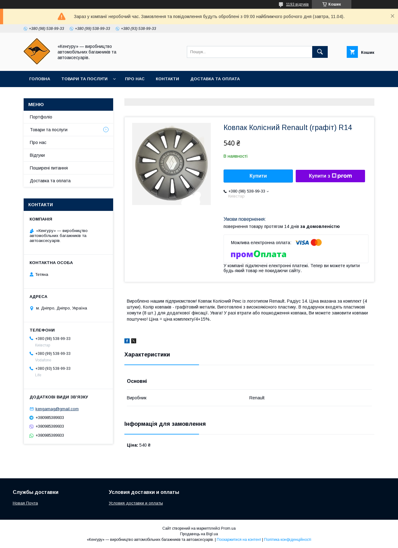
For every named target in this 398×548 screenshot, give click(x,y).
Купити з (330, 176)
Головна (39, 79)
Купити (258, 176)
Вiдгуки (37, 155)
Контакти (167, 79)
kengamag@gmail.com (57, 408)
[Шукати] (320, 52)
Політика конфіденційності (287, 539)
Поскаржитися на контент (239, 539)
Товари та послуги (84, 79)
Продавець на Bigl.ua (199, 534)
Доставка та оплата (215, 79)
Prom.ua (228, 528)
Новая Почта (25, 503)
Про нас (135, 79)
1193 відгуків (297, 4)
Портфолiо (41, 116)
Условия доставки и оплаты (136, 503)
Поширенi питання (49, 167)
